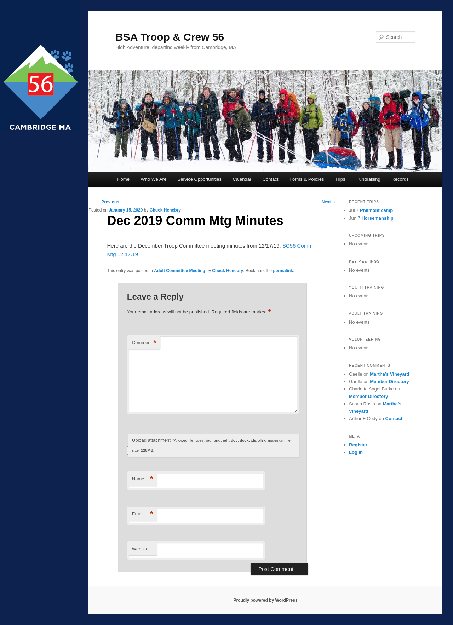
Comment (144, 343)
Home (123, 179)
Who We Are (153, 179)
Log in (356, 452)
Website (140, 548)
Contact (271, 179)
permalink (283, 270)
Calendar (242, 179)
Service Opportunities (200, 179)
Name (142, 479)
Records (399, 179)
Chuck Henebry (165, 210)
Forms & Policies (306, 179)
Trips (340, 179)
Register (358, 444)
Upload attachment (211, 445)
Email (142, 514)
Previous (107, 201)
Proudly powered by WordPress (265, 600)
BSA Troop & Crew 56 (169, 37)
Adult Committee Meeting (179, 270)
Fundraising (368, 179)
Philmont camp (376, 210)
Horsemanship (377, 218)
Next (329, 201)
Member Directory (389, 381)
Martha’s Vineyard (389, 374)
